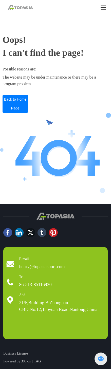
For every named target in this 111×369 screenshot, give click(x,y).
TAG (37, 361)
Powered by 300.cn (17, 361)
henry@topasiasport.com (42, 266)
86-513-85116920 (35, 284)
